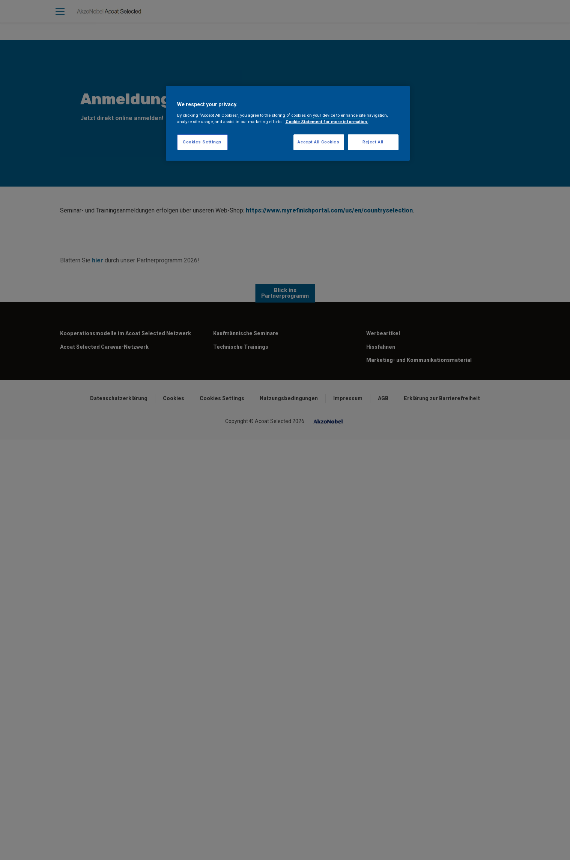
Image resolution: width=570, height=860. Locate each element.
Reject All (373, 142)
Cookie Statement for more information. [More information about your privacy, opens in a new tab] (327, 121)
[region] (288, 123)
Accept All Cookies (318, 142)
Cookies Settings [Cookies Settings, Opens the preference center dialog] (202, 142)
